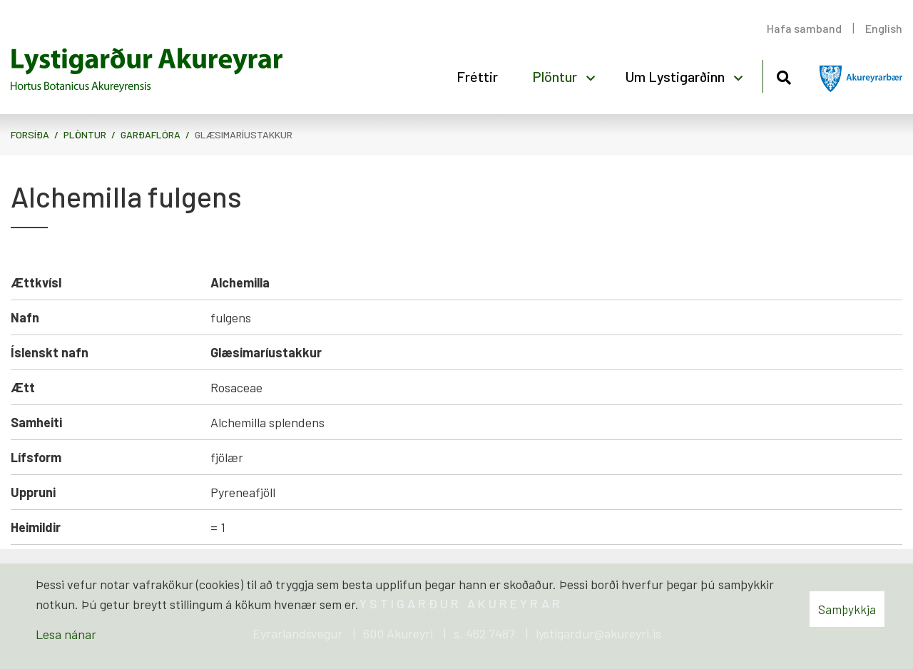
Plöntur (84, 134)
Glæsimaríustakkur (243, 134)
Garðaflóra (150, 134)
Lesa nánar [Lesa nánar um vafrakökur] (66, 634)
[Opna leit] (783, 75)
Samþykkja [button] (847, 609)
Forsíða (30, 134)
